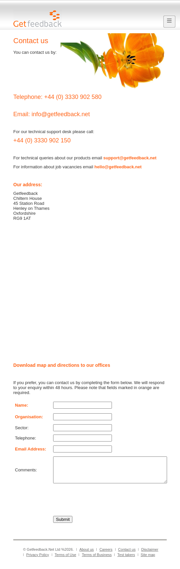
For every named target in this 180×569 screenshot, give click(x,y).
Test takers (126, 560)
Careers (105, 554)
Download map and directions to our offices (61, 365)
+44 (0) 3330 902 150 (42, 140)
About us (86, 554)
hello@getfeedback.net (117, 166)
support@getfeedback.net (129, 157)
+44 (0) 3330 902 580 (73, 97)
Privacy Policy (37, 560)
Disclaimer (149, 554)
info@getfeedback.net (61, 114)
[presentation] (103, 505)
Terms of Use (65, 560)
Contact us (127, 554)
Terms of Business (97, 560)
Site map (148, 560)
